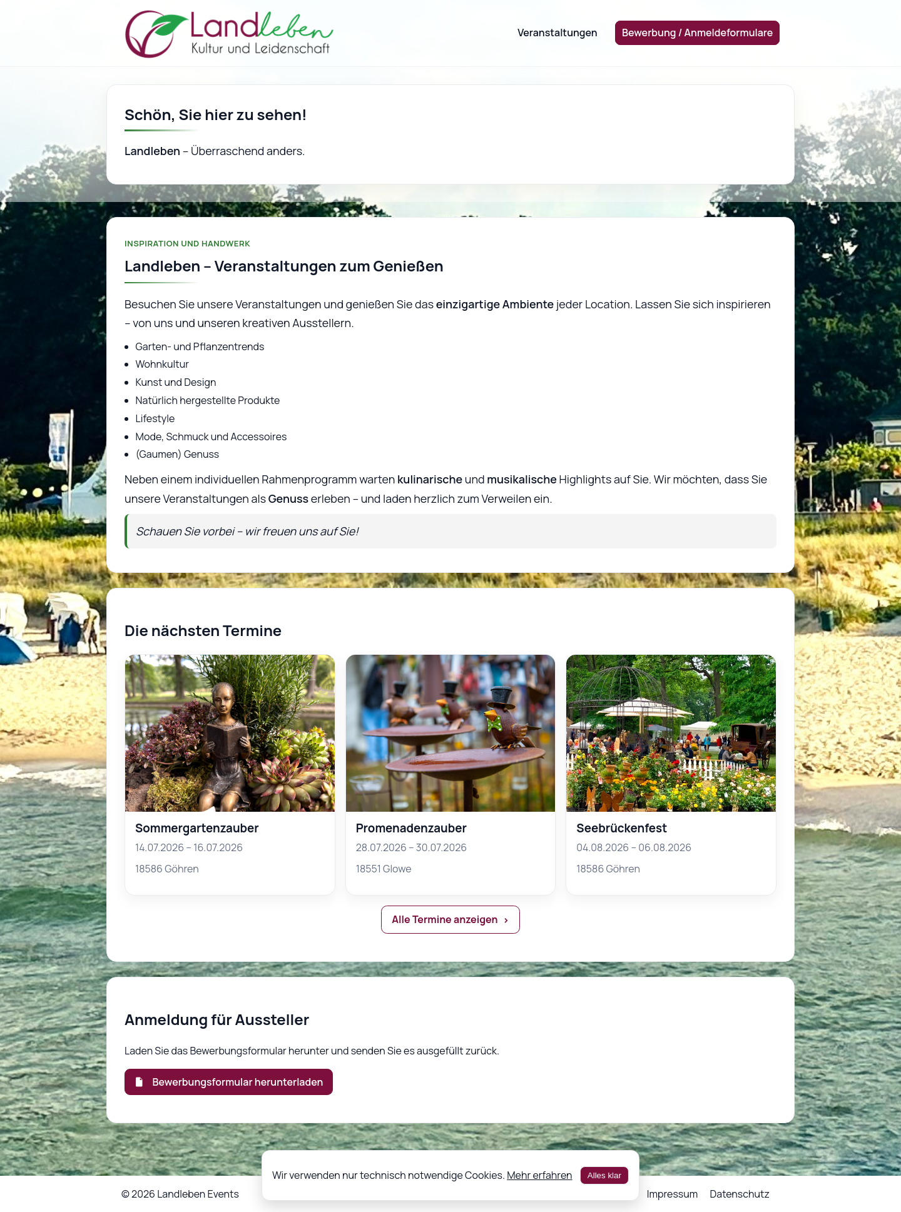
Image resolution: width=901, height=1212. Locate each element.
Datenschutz (740, 1194)
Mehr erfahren (539, 1175)
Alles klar (604, 1175)
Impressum (672, 1194)
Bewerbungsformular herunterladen (228, 1082)
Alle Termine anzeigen (444, 919)
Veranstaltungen (557, 32)
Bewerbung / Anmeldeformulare (697, 32)
